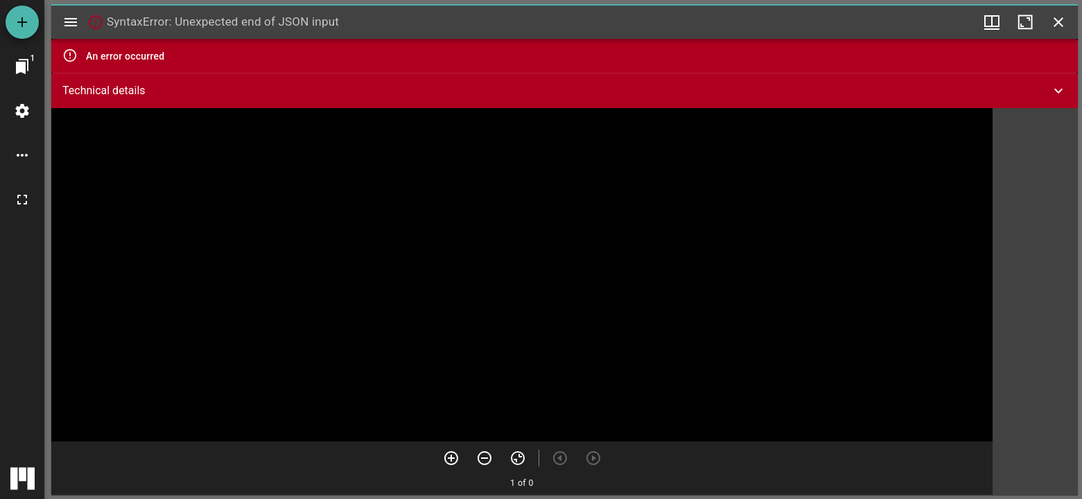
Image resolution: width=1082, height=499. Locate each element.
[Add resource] (22, 22)
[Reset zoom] (517, 458)
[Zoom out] (484, 458)
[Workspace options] (22, 155)
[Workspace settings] (22, 111)
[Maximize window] (1025, 22)
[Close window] (1058, 22)
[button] (564, 90)
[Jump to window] (22, 66)
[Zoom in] (451, 458)
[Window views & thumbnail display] (992, 22)
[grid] (1035, 301)
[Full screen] (22, 199)
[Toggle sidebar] (70, 22)
